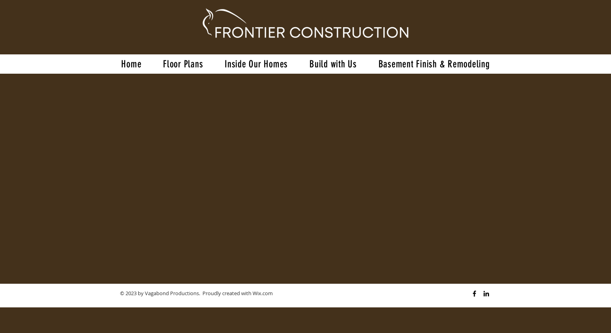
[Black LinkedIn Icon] (486, 294)
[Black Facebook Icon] (474, 294)
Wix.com (263, 293)
